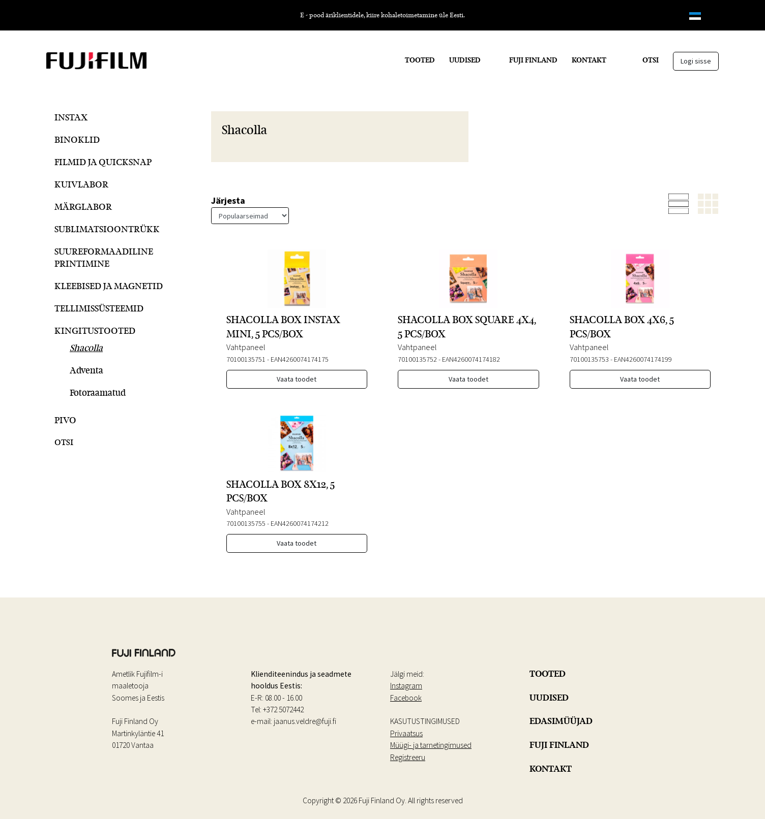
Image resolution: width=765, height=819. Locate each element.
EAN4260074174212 (300, 523)
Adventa (86, 370)
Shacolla (86, 348)
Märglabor (83, 206)
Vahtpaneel (246, 347)
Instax (70, 117)
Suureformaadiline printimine (103, 257)
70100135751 (246, 359)
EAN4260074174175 (300, 359)
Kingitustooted (94, 330)
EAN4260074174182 (471, 359)
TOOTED (420, 60)
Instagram (406, 685)
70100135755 (246, 523)
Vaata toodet (296, 379)
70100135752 (417, 359)
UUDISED (465, 60)
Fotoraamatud (98, 392)
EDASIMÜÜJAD (561, 721)
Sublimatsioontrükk (107, 229)
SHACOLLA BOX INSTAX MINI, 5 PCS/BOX (283, 326)
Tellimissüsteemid (98, 308)
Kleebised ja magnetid (108, 286)
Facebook (406, 698)
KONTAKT (589, 60)
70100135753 (589, 359)
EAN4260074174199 (643, 359)
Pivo (65, 420)
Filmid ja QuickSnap (103, 162)
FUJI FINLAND (533, 60)
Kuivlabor (81, 184)
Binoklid (77, 139)
